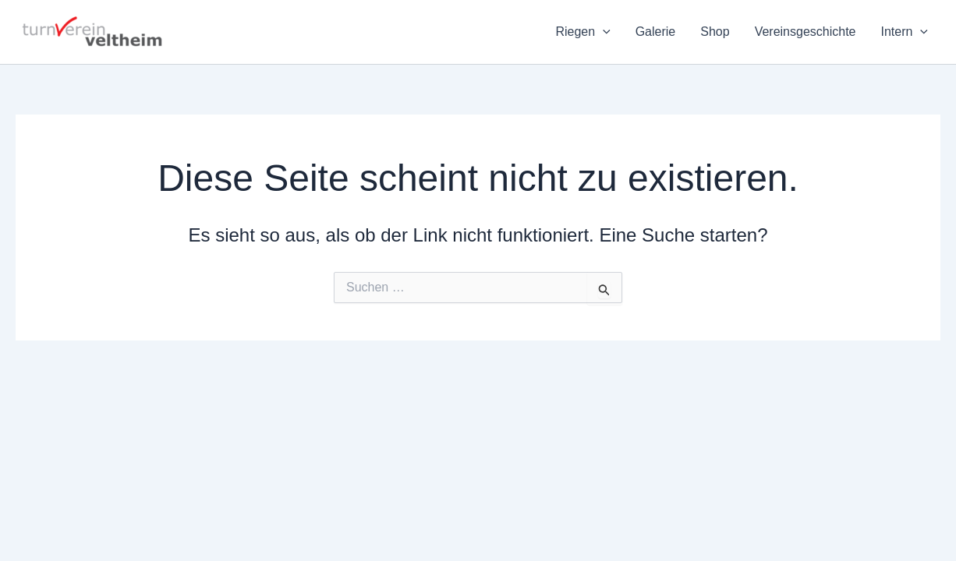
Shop (714, 31)
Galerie (656, 31)
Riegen (582, 32)
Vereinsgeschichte (805, 31)
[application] (603, 32)
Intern (904, 32)
